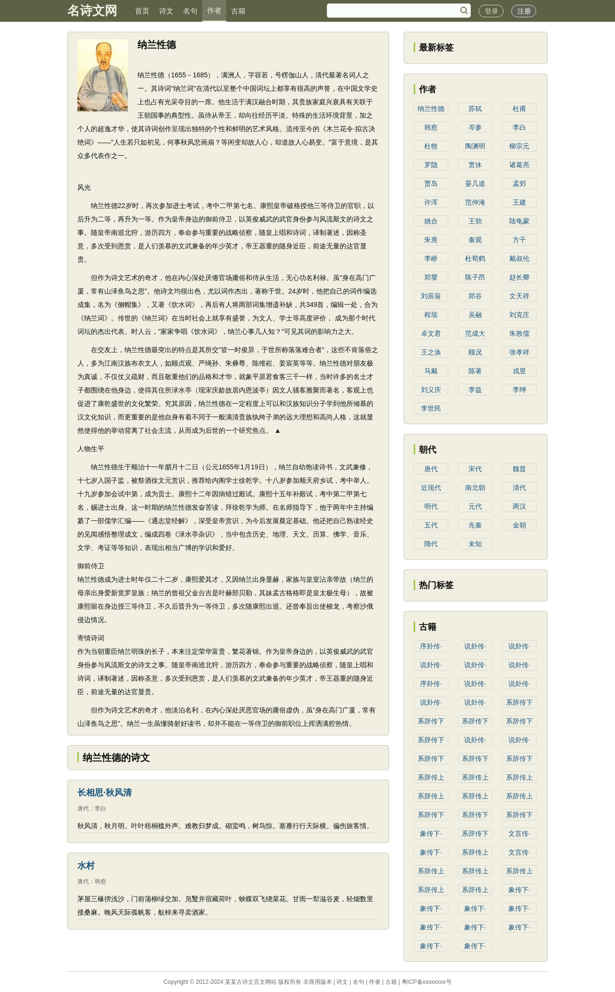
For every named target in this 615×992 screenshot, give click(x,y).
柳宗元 (519, 146)
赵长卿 (519, 277)
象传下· (431, 833)
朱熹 (431, 240)
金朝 (519, 525)
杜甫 (519, 108)
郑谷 (475, 296)
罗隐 (431, 165)
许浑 (431, 202)
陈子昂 (475, 277)
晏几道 (475, 183)
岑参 (475, 127)
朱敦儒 (519, 333)
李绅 (519, 389)
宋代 (475, 469)
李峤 (431, 258)
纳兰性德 (431, 108)
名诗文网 (92, 10)
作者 (214, 10)
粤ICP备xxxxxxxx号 (427, 982)
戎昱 (519, 371)
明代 (431, 506)
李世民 (431, 408)
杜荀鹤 (475, 258)
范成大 (475, 333)
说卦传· (475, 646)
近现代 (431, 487)
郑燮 (431, 277)
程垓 (431, 314)
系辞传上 (431, 777)
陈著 (475, 371)
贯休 (475, 165)
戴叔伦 (519, 258)
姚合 (431, 221)
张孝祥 (519, 352)
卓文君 (431, 333)
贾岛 (431, 183)
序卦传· (431, 646)
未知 (475, 544)
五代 (431, 525)
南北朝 (475, 487)
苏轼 (475, 108)
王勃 (475, 221)
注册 (524, 11)
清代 (519, 487)
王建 (519, 202)
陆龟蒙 (519, 221)
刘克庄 (519, 314)
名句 (190, 11)
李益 (475, 389)
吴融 (475, 314)
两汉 (519, 506)
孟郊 (519, 183)
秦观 (475, 240)
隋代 (431, 544)
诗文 (166, 11)
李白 (100, 808)
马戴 (431, 371)
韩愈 (100, 881)
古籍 (238, 11)
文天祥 (519, 296)
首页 (142, 11)
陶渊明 (475, 146)
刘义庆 (431, 389)
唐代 (83, 808)
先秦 (475, 525)
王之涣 (431, 352)
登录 (491, 11)
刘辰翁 (431, 296)
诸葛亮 (519, 165)
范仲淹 (475, 202)
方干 (519, 240)
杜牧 (431, 146)
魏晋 (519, 469)
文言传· (519, 833)
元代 (475, 506)
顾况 (475, 352)
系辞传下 (519, 702)
